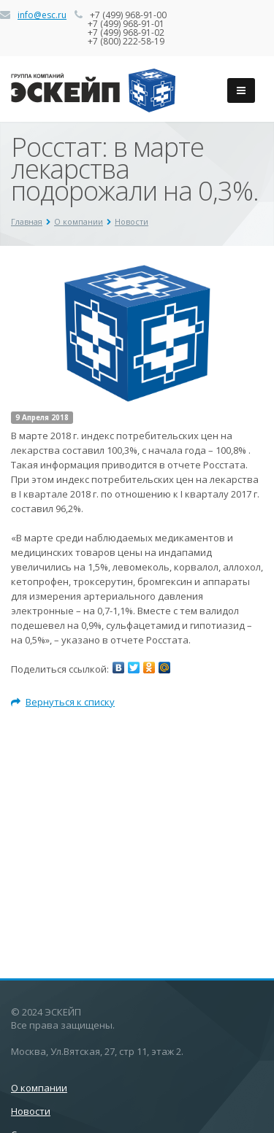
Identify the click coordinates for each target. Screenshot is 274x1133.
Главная (26, 221)
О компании (78, 221)
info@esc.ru (42, 15)
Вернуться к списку (63, 701)
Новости (131, 221)
